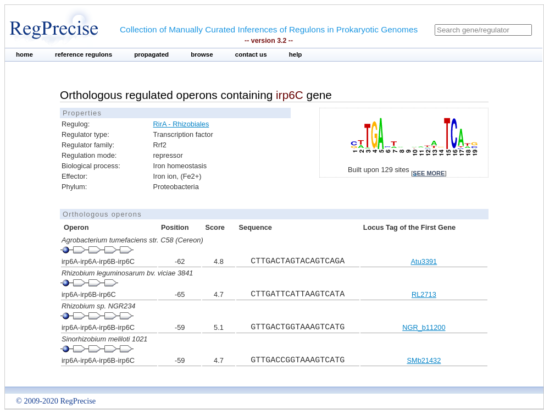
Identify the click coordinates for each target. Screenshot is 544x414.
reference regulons (83, 54)
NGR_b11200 (423, 327)
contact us (251, 54)
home (24, 54)
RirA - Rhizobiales (181, 124)
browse (202, 54)
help (295, 54)
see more (429, 173)
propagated (151, 54)
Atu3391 (424, 261)
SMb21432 (424, 360)
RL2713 (424, 294)
